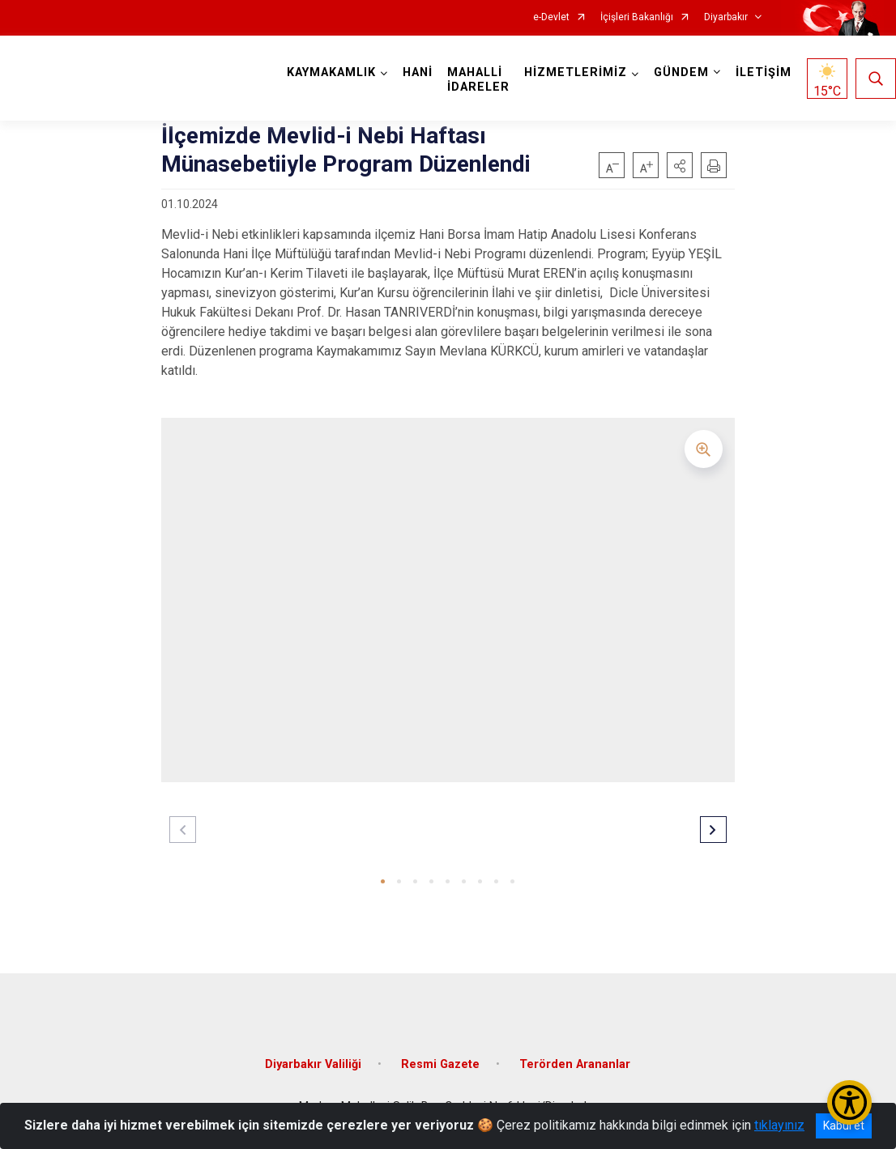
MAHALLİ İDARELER (478, 80)
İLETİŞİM (763, 72)
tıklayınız (779, 1125)
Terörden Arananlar (574, 1064)
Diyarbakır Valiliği (313, 1064)
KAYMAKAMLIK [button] (331, 72)
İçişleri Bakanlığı (636, 17)
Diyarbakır (726, 17)
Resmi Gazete (440, 1064)
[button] (680, 165)
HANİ (418, 72)
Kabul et (843, 1125)
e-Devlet (551, 17)
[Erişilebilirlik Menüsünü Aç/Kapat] (849, 1102)
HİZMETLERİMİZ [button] (575, 72)
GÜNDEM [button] (681, 72)
